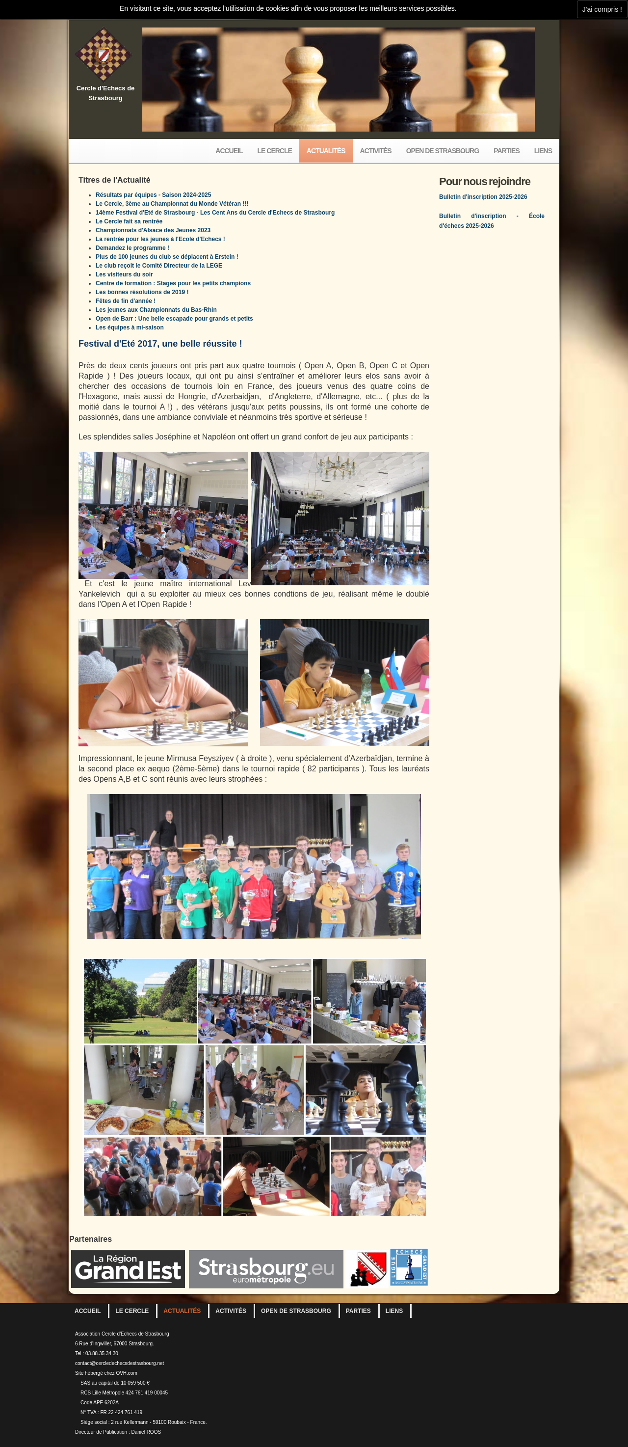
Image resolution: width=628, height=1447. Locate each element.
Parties (507, 151)
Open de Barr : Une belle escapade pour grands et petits (174, 318)
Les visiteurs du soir (124, 274)
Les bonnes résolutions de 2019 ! (142, 292)
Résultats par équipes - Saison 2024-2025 (153, 194)
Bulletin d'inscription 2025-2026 (483, 196)
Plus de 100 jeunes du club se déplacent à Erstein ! (167, 256)
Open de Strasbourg (442, 151)
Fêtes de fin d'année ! (126, 301)
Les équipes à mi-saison (130, 327)
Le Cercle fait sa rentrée (129, 221)
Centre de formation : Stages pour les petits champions (173, 283)
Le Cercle (275, 151)
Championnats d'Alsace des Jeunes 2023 (153, 230)
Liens (543, 151)
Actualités (326, 151)
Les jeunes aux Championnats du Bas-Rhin (156, 309)
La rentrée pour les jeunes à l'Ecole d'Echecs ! (160, 239)
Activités (376, 151)
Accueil (228, 151)
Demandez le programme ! (132, 248)
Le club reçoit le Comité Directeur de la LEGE (159, 265)
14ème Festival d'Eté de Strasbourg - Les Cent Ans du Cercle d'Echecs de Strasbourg (215, 212)
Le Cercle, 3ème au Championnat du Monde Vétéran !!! (172, 203)
